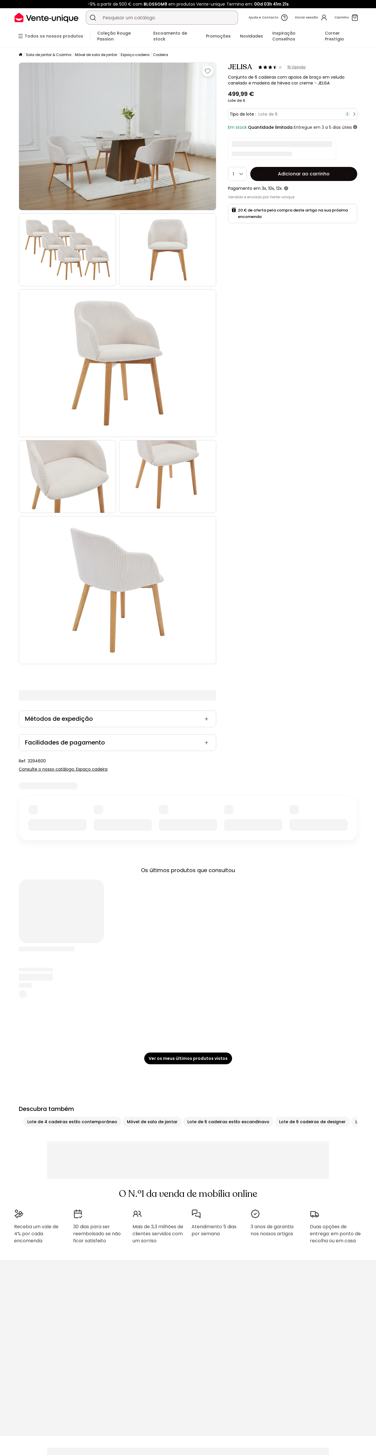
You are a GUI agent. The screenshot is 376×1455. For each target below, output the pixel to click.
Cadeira (160, 54)
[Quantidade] (237, 174)
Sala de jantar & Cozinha (48, 54)
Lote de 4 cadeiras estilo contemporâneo (72, 1122)
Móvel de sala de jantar (96, 54)
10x (271, 188)
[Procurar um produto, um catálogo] (93, 18)
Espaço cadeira (135, 54)
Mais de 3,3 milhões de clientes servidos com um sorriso (157, 1233)
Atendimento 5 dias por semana (214, 1230)
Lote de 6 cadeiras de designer (312, 1122)
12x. (279, 188)
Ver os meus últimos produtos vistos (188, 1058)
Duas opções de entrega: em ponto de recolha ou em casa (335, 1233)
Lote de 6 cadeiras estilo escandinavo (228, 1122)
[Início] (20, 55)
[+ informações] (355, 127)
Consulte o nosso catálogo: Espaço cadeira (63, 769)
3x (264, 188)
